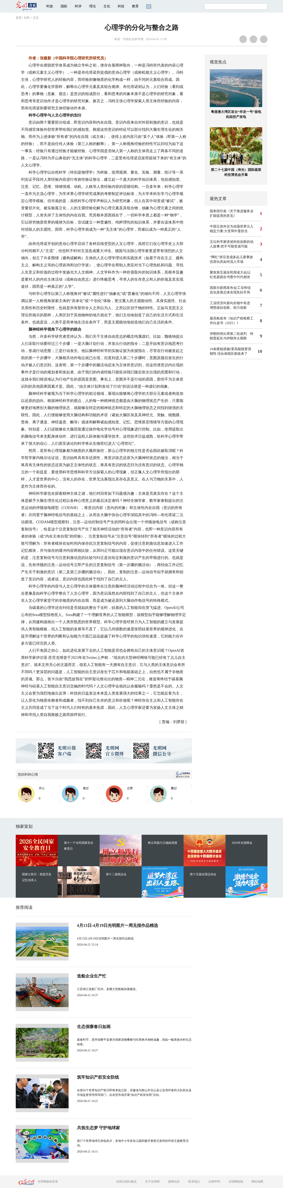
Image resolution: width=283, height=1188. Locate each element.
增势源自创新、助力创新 (228, 307)
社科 (27, 17)
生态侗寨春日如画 (94, 1026)
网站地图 (257, 1181)
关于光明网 (152, 1181)
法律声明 (214, 1181)
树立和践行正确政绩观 (162, 842)
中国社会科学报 (133, 39)
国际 (64, 6)
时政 (49, 6)
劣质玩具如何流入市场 (226, 261)
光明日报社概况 (126, 1181)
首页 (19, 17)
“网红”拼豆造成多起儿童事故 (231, 257)
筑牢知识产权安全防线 (98, 1077)
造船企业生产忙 (91, 976)
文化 (106, 6)
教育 (135, 6)
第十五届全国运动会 (203, 874)
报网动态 (174, 1181)
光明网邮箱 (235, 1181)
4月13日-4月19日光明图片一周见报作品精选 (117, 925)
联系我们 (194, 1181)
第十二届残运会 (116, 874)
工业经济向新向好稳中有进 (230, 303)
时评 (78, 6)
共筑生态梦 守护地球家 (98, 1127)
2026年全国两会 (242, 842)
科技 (121, 6)
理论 (92, 6)
